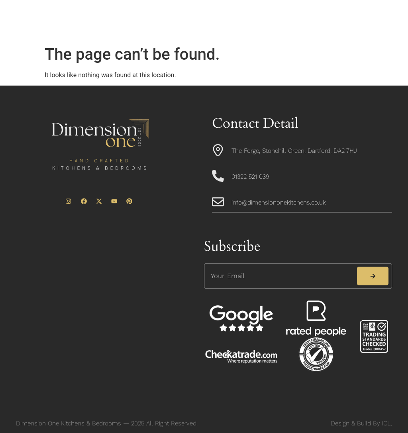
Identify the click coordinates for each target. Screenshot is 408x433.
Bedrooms (272, 15)
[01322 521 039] (218, 176)
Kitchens (223, 15)
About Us (177, 15)
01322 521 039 (250, 176)
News (203, 33)
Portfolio (320, 15)
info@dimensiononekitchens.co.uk (278, 202)
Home (134, 15)
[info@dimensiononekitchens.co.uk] (218, 202)
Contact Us (249, 33)
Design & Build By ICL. (361, 423)
